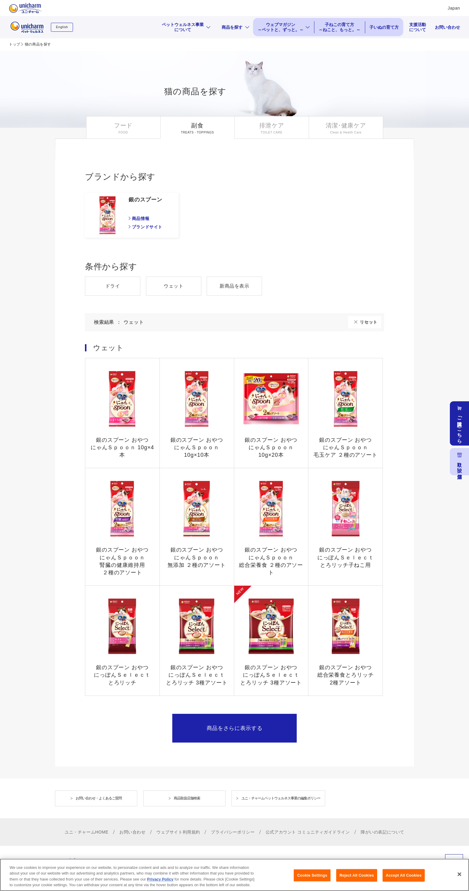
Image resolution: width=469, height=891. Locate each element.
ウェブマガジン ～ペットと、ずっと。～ (281, 27)
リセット (368, 322)
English (62, 27)
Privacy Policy (160, 879)
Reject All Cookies (356, 875)
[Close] (459, 874)
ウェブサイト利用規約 (178, 832)
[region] (234, 875)
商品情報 (140, 218)
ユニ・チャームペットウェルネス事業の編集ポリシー (280, 798)
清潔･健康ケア (346, 125)
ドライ (112, 286)
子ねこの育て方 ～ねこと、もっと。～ (339, 27)
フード (123, 125)
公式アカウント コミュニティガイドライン (308, 832)
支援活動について (417, 27)
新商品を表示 (234, 286)
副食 (197, 125)
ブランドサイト (147, 226)
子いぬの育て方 (384, 27)
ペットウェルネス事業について (183, 27)
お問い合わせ (447, 27)
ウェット (173, 286)
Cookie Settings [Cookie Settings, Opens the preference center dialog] (312, 875)
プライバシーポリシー (233, 832)
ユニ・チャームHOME (87, 832)
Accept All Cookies (404, 875)
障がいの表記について (382, 832)
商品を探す (232, 27)
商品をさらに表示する (235, 728)
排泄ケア (271, 125)
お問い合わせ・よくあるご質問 (99, 798)
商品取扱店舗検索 (187, 798)
